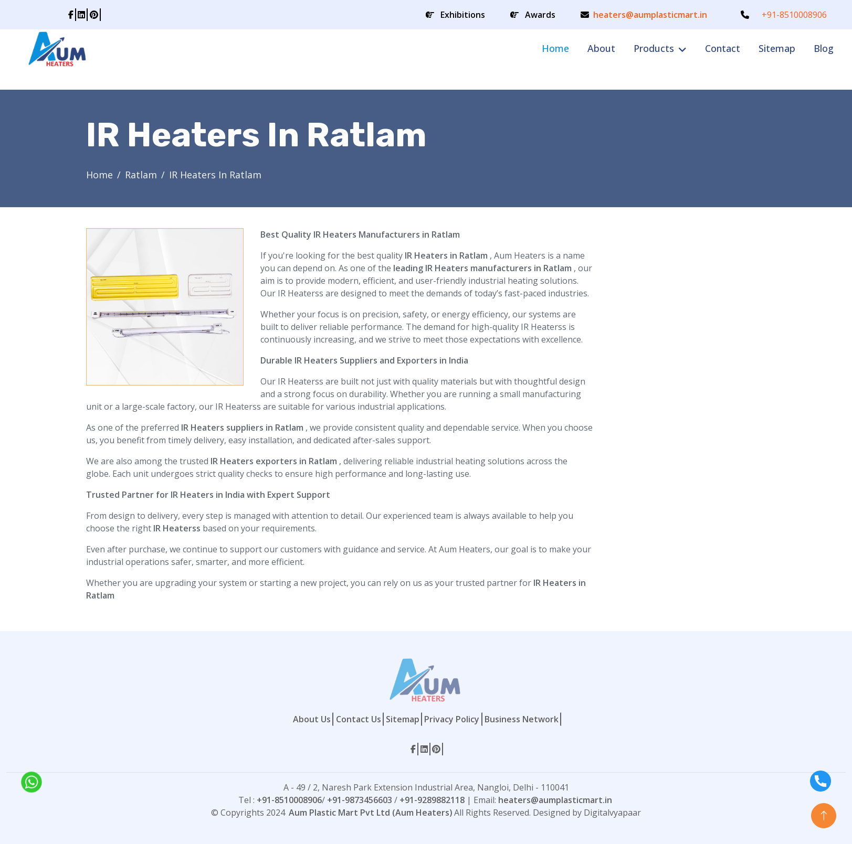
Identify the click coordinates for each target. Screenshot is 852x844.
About (601, 48)
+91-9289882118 (432, 800)
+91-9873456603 (359, 800)
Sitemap (777, 48)
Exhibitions (462, 14)
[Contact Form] (684, 385)
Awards (540, 14)
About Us (312, 719)
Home (555, 48)
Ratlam (141, 174)
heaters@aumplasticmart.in (650, 14)
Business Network (522, 719)
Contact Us (358, 719)
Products (654, 48)
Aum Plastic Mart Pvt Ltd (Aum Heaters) (371, 812)
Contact (722, 48)
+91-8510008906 (794, 14)
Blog (824, 48)
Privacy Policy (451, 719)
